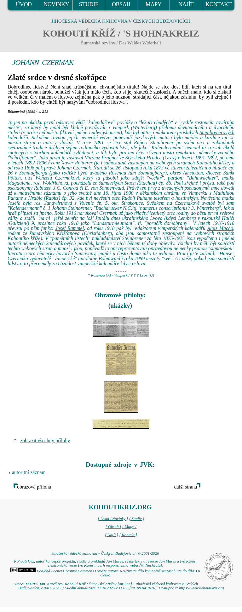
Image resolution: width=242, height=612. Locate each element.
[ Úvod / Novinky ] (113, 519)
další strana (185, 486)
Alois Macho (220, 228)
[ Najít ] (111, 535)
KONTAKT (218, 4)
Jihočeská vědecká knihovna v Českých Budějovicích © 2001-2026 (105, 553)
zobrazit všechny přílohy (45, 440)
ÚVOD (24, 4)
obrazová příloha (34, 486)
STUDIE (89, 4)
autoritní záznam (29, 472)
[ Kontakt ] (128, 535)
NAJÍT (185, 4)
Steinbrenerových (216, 132)
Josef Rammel (69, 228)
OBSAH (121, 4)
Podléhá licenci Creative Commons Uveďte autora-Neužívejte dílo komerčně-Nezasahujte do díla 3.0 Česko (105, 573)
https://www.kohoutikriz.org (201, 588)
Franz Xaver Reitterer (70, 162)
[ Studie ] (136, 519)
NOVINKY (56, 4)
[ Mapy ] (129, 526)
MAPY (153, 4)
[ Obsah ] (113, 526)
